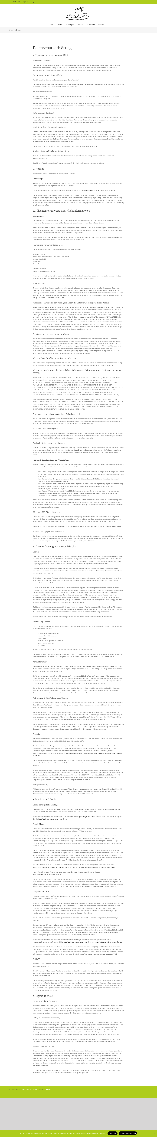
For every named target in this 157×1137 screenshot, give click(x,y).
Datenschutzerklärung (128, 1133)
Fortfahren (112, 1133)
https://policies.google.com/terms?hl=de (108, 942)
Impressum (25, 1089)
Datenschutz (33, 1089)
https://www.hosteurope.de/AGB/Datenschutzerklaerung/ (96, 191)
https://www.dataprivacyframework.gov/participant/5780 (98, 886)
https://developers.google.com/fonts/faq (83, 817)
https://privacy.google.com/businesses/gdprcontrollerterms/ (52, 867)
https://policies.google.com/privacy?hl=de (52, 819)
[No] (154, 1133)
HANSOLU (48, 1089)
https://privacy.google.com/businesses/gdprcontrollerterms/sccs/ (97, 867)
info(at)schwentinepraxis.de (30, 2)
